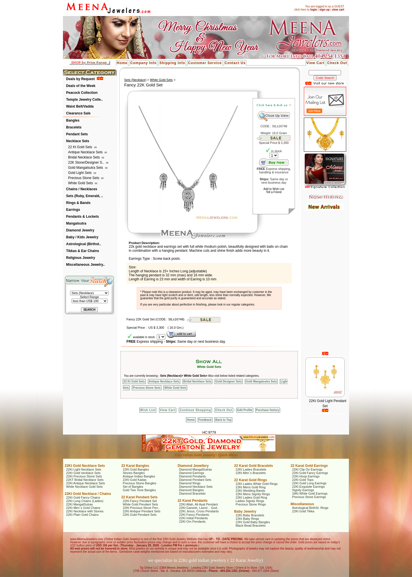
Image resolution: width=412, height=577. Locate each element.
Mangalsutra (76, 223)
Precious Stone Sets (84, 178)
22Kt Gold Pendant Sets (140, 514)
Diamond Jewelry (80, 230)
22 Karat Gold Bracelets (253, 466)
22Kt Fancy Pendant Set (140, 501)
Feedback (205, 419)
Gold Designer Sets (228, 381)
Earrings (73, 210)
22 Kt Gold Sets (80, 147)
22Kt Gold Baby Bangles (253, 522)
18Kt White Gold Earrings (310, 493)
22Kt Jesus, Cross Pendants (199, 511)
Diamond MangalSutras (195, 469)
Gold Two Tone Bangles (139, 490)
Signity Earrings (303, 490)
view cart (338, 9)
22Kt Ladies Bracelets (251, 469)
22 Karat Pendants (193, 501)
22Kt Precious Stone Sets (84, 476)
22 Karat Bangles (135, 466)
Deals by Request (80, 79)
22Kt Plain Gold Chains (82, 514)
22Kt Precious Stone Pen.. (141, 507)
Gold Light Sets (80, 173)
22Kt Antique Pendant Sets (142, 511)
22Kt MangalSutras (79, 504)
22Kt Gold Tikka (303, 511)
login (313, 9)
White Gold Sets (81, 183)
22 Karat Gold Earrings (309, 466)
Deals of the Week (80, 86)
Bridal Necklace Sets (84, 157)
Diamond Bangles (191, 490)
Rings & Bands (78, 203)
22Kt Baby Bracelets (250, 515)
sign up (324, 9)
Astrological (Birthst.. (83, 244)
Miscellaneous (302, 504)
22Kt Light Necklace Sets (83, 469)
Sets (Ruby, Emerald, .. (84, 196)
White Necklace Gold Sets (84, 486)
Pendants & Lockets (82, 217)
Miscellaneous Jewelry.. (85, 265)
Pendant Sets (77, 134)
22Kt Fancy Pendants (194, 514)
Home (122, 63)
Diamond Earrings (191, 473)
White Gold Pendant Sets (140, 504)
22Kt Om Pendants (192, 521)
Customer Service (205, 63)
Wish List (147, 410)
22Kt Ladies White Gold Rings (257, 483)
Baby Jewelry (245, 511)
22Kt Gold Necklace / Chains (88, 494)
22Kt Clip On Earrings (307, 469)
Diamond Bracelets (192, 493)
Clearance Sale (78, 113)
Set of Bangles (133, 486)
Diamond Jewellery (193, 466)
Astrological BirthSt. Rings (310, 507)
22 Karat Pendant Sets (139, 497)
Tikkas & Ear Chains (82, 251)
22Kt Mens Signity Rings (253, 494)
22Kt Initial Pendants (193, 518)
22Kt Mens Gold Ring (251, 487)
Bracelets (74, 127)
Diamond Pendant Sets (195, 479)
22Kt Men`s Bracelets (251, 473)
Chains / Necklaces (81, 189)
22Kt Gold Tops (303, 479)
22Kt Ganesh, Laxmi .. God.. (199, 507)
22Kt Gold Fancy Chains (83, 497)
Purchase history (267, 410)
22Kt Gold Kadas (134, 479)
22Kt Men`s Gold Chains (83, 507)
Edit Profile (244, 410)
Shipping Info (172, 63)
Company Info (143, 63)
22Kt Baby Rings (247, 518)
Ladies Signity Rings (250, 501)
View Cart (315, 63)
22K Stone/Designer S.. (86, 162)
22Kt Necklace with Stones (85, 511)
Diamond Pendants (192, 476)
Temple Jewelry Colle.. (84, 100)
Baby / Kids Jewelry (82, 237)
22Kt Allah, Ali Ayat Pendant (198, 504)
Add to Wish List (274, 189)
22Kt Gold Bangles (136, 469)
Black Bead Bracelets (251, 525)
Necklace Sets (77, 141)
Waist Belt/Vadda (80, 106)
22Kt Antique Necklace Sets (85, 483)
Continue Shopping (195, 410)
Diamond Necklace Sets (196, 486)
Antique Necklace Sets (86, 152)
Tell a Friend (274, 192)
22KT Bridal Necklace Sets (85, 479)
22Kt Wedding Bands (250, 490)
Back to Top (223, 419)
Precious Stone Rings (251, 504)
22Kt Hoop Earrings (306, 476)
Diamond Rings (190, 483)
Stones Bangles (134, 473)
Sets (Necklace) (135, 80)
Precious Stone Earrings (309, 497)
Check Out (337, 63)
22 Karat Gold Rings (250, 480)
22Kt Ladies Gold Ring (251, 497)
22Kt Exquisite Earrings (308, 486)
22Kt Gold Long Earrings (309, 483)
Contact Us (235, 63)
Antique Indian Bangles (139, 476)
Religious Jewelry (80, 258)
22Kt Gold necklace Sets (83, 473)
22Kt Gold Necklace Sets (85, 466)
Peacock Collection (82, 93)
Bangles (73, 120)
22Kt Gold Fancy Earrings (310, 473)
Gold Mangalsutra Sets (86, 168)
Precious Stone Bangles (139, 483)
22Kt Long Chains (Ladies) (84, 501)
